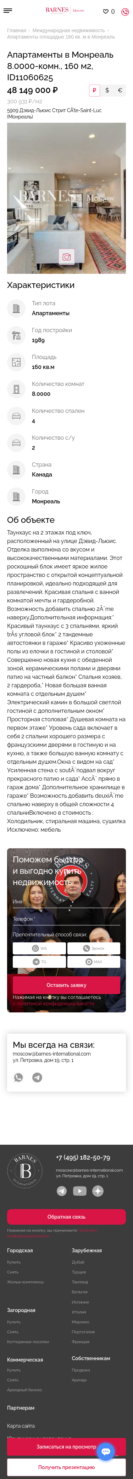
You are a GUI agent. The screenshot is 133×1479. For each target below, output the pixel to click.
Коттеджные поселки (28, 1341)
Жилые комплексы (25, 1281)
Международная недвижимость (69, 30)
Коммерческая (25, 1360)
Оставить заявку (66, 985)
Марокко (80, 1321)
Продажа (81, 1370)
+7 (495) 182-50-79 (83, 1157)
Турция (79, 1272)
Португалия (83, 1331)
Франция (80, 1341)
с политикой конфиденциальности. (54, 1003)
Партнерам (20, 1408)
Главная (17, 30)
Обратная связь (66, 1217)
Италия (79, 1312)
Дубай (78, 1262)
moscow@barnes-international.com (52, 1054)
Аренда (79, 1379)
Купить (14, 1262)
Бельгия (80, 1291)
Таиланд (80, 1281)
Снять (12, 1272)
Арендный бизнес (24, 1389)
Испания (80, 1302)
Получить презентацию (66, 1467)
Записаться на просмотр (66, 1447)
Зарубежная (87, 1250)
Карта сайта (21, 1426)
